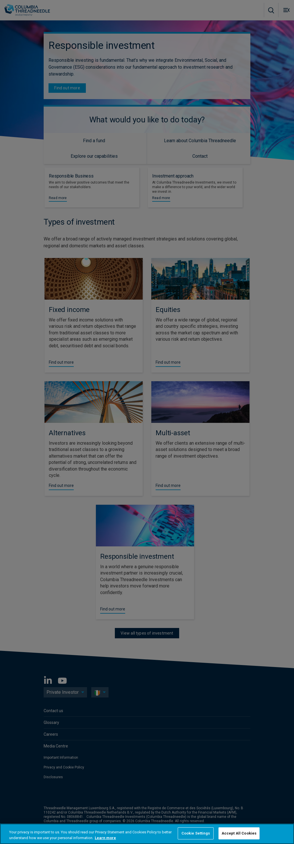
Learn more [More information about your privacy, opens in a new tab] (105, 838)
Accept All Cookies (239, 833)
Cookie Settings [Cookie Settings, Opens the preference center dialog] (195, 833)
